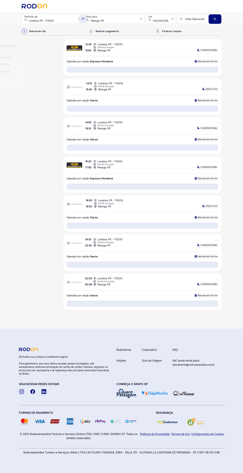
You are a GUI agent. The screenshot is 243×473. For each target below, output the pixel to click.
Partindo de (30, 16)
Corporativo (149, 350)
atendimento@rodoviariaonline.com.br (193, 364)
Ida (150, 16)
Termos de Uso (180, 434)
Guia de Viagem (152, 360)
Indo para (91, 16)
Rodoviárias (123, 350)
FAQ (175, 350)
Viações (121, 360)
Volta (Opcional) (194, 19)
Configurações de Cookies (207, 434)
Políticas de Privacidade (155, 434)
